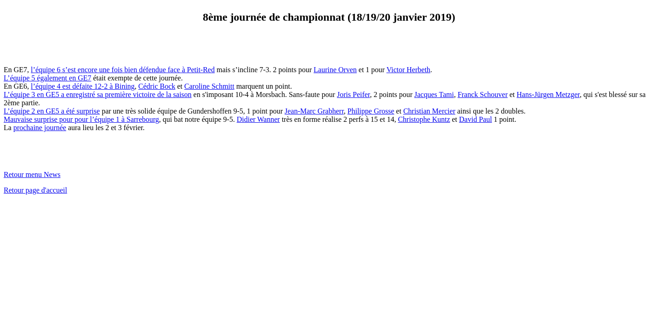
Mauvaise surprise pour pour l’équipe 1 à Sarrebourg (81, 119)
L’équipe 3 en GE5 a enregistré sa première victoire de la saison (98, 94)
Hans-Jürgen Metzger (548, 94)
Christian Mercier (429, 111)
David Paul (475, 119)
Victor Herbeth (408, 70)
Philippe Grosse (371, 111)
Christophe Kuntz (424, 119)
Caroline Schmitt (209, 86)
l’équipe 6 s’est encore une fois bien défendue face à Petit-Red (123, 70)
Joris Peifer (353, 94)
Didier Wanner (258, 119)
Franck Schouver (483, 94)
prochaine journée (39, 127)
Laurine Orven (335, 70)
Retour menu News (32, 174)
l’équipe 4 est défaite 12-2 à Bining (83, 86)
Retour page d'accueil (35, 190)
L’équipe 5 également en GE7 (47, 78)
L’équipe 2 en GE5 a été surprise (52, 111)
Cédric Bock (156, 86)
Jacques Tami (434, 94)
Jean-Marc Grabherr (314, 111)
